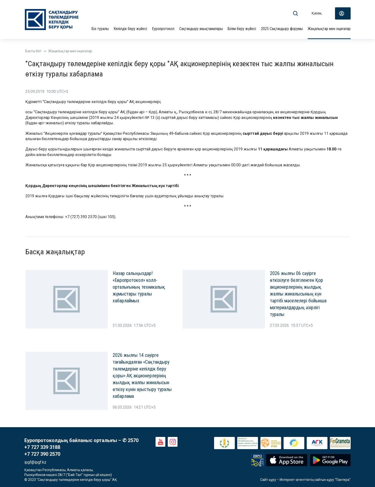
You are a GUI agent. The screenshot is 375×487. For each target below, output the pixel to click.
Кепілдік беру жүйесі (130, 28)
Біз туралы (100, 28)
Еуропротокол (163, 28)
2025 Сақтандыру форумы (282, 28)
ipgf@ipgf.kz (35, 462)
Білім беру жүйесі (242, 28)
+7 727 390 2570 (42, 454)
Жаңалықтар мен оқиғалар (329, 28)
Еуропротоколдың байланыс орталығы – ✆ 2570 (81, 440)
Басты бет (33, 51)
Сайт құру (268, 480)
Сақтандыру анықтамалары (201, 28)
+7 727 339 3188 (42, 447)
